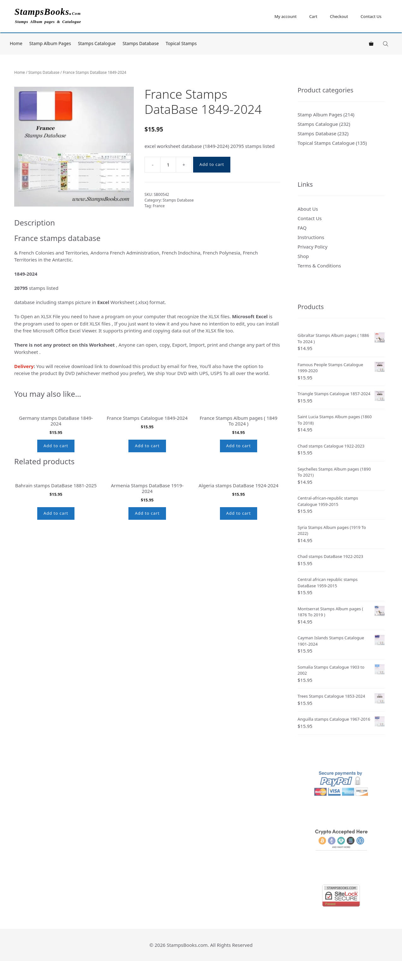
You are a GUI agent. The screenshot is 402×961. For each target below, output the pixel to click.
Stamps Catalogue (97, 43)
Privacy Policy (313, 246)
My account (286, 16)
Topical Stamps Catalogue (326, 143)
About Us (308, 209)
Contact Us (371, 16)
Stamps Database (140, 43)
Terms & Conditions (319, 265)
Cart (313, 16)
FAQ (302, 228)
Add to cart (211, 164)
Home (16, 43)
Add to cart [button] (56, 524)
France (159, 205)
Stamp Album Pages (50, 43)
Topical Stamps (181, 43)
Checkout (339, 16)
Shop (303, 256)
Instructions (311, 237)
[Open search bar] (386, 43)
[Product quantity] (168, 165)
